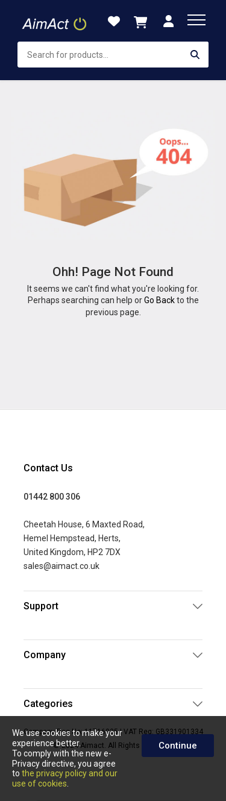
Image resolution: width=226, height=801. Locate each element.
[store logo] (55, 21)
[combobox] (113, 55)
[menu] (196, 20)
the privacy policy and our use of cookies (65, 778)
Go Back (159, 300)
